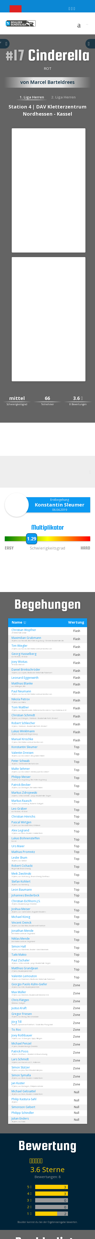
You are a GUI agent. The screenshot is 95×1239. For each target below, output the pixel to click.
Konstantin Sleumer (59, 504)
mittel (17, 398)
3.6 (78, 398)
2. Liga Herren (63, 97)
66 (47, 398)
